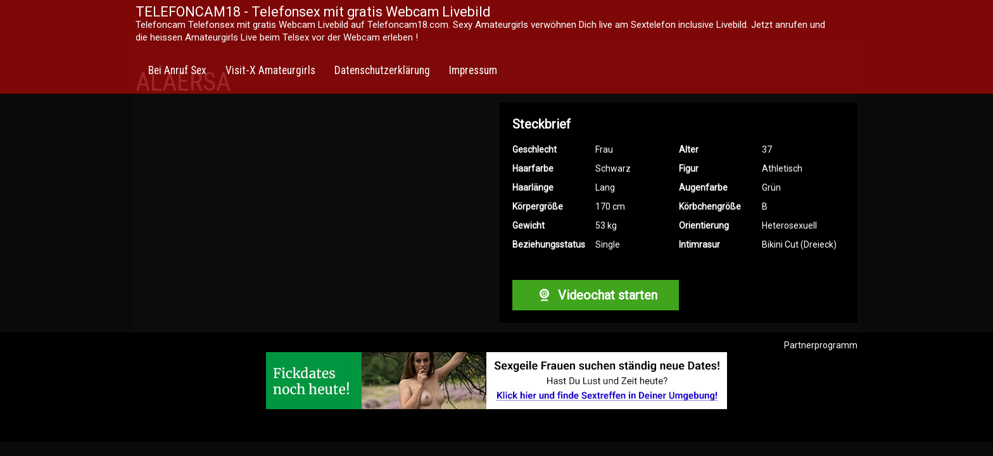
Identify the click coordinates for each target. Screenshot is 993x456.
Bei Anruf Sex (177, 70)
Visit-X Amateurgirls (270, 70)
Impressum (473, 70)
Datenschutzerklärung (382, 70)
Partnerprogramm (820, 345)
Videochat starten (595, 295)
